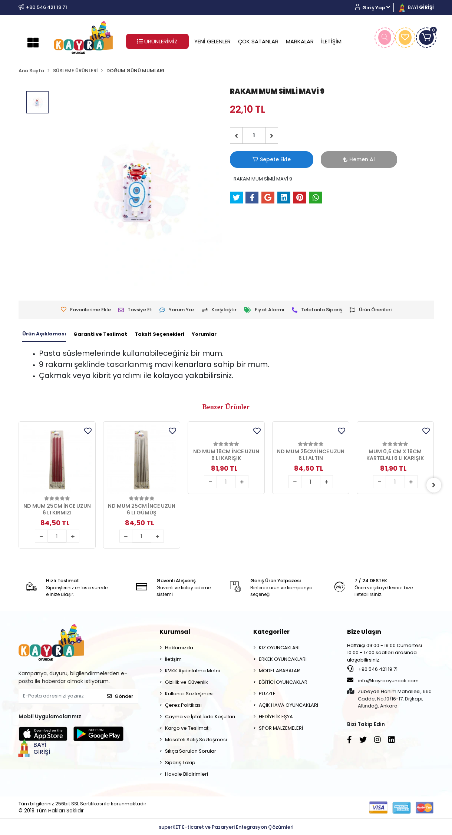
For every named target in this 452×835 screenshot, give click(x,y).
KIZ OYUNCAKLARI (279, 647)
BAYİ (415, 7)
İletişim (173, 659)
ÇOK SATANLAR (258, 41)
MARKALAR (300, 41)
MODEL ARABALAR (279, 670)
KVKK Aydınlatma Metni (192, 670)
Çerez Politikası (183, 705)
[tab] (44, 334)
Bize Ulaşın (364, 631)
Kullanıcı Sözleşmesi (189, 693)
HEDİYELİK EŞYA (276, 716)
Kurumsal (174, 631)
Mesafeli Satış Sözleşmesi (196, 739)
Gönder (120, 696)
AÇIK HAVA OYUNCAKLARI (288, 705)
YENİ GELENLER (212, 41)
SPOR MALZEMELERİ (281, 728)
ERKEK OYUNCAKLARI (283, 659)
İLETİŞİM (331, 41)
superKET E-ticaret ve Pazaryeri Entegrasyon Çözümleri (226, 827)
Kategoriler (271, 631)
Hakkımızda (179, 647)
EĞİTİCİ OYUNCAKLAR (283, 682)
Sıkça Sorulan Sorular (190, 751)
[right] (434, 485)
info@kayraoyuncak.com (383, 680)
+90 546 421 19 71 (372, 669)
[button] (375, 7)
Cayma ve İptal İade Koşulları (200, 716)
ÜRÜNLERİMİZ (157, 41)
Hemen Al (306, 159)
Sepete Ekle (254, 159)
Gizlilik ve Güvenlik (186, 682)
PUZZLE (267, 693)
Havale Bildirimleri (186, 774)
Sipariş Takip (180, 762)
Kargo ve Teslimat (186, 728)
